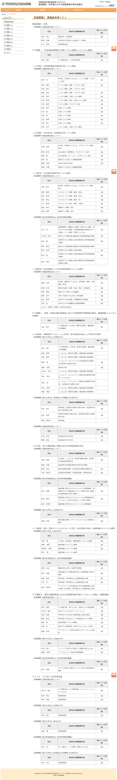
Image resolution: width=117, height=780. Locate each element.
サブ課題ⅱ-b (8, 42)
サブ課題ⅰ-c (8, 32)
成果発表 (42, 10)
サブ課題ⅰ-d (8, 35)
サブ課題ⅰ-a (8, 25)
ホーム (7, 10)
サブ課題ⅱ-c (8, 45)
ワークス (7, 52)
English (108, 2)
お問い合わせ (78, 10)
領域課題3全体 (9, 22)
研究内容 (19, 10)
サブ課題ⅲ (7, 49)
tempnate (61, 775)
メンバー (30, 10)
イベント (54, 10)
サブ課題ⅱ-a (8, 39)
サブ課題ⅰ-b (8, 28)
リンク (66, 10)
